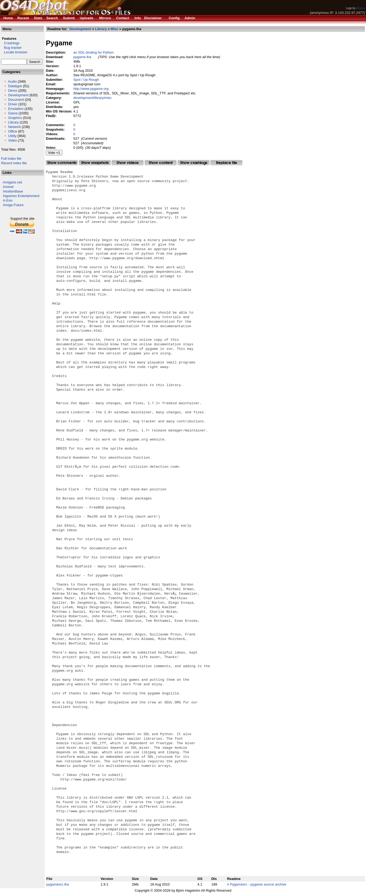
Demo (12, 91)
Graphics (15, 118)
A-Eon (8, 200)
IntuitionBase (13, 191)
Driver (12, 104)
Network (14, 127)
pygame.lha (82, 57)
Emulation (15, 109)
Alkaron (360, 8)
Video (12, 140)
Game (12, 113)
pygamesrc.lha (57, 884)
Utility (12, 136)
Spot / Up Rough (86, 80)
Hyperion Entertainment (21, 196)
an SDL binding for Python (93, 52)
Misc (114, 29)
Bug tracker (11, 48)
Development (18, 95)
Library (13, 122)
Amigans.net (12, 182)
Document (16, 100)
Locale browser (14, 52)
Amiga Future (13, 205)
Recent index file (14, 163)
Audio (12, 81)
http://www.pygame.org (90, 89)
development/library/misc (92, 98)
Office (12, 131)
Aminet (8, 187)
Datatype (15, 86)
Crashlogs (10, 43)
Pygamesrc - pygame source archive (258, 884)
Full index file (11, 159)
